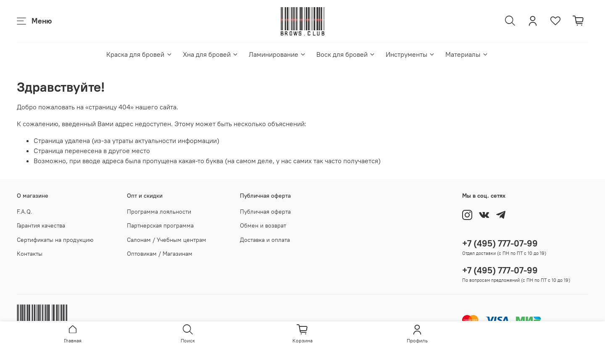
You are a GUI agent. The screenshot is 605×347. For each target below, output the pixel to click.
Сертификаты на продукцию (55, 240)
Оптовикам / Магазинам (159, 253)
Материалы (466, 54)
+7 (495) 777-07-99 (500, 243)
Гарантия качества (41, 225)
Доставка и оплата (265, 240)
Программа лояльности (159, 211)
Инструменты (410, 54)
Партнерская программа (160, 225)
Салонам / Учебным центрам (166, 240)
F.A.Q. (24, 211)
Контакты (29, 253)
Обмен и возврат (263, 225)
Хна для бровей (211, 54)
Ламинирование (277, 54)
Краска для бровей (139, 54)
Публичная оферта (265, 211)
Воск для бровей (346, 54)
